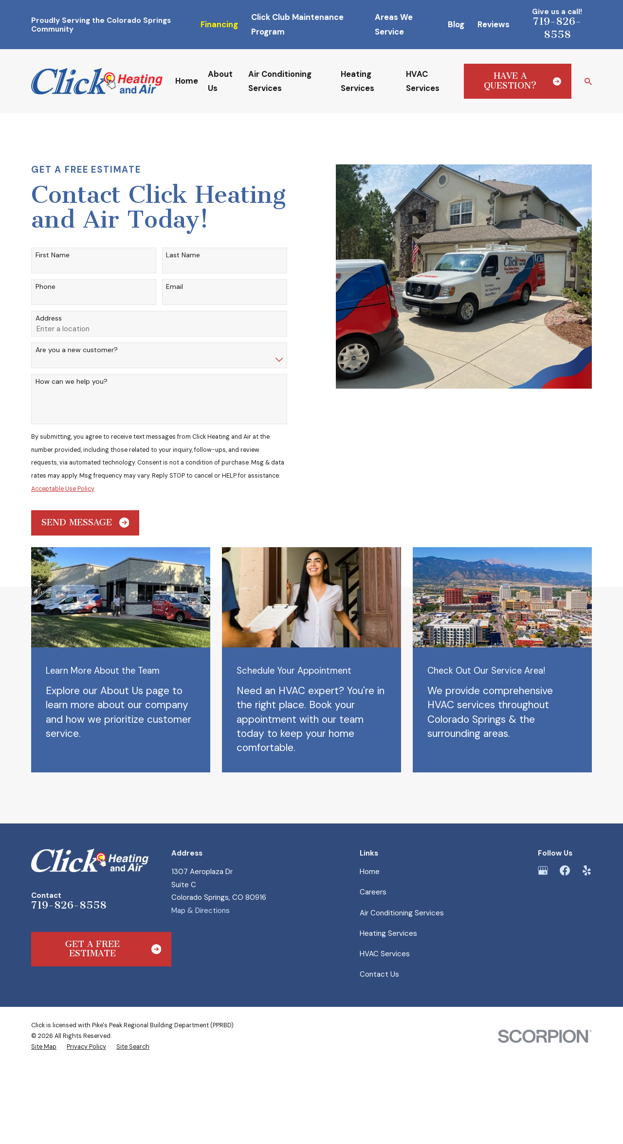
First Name (53, 255)
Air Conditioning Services (402, 913)
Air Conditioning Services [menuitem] (280, 81)
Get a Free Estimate (113, 949)
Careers (373, 892)
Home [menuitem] (186, 81)
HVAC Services (385, 954)
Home (370, 871)
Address (49, 318)
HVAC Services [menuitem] (423, 81)
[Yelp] (587, 870)
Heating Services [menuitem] (357, 81)
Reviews (493, 24)
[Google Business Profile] (543, 870)
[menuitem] (43, 1046)
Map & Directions (200, 910)
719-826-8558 (557, 27)
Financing (219, 24)
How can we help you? (72, 381)
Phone (45, 287)
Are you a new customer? (77, 350)
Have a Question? (523, 81)
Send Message (85, 523)
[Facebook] (565, 870)
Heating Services (388, 933)
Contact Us (379, 974)
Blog (456, 24)
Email (174, 287)
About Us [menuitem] (220, 81)
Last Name (183, 255)
